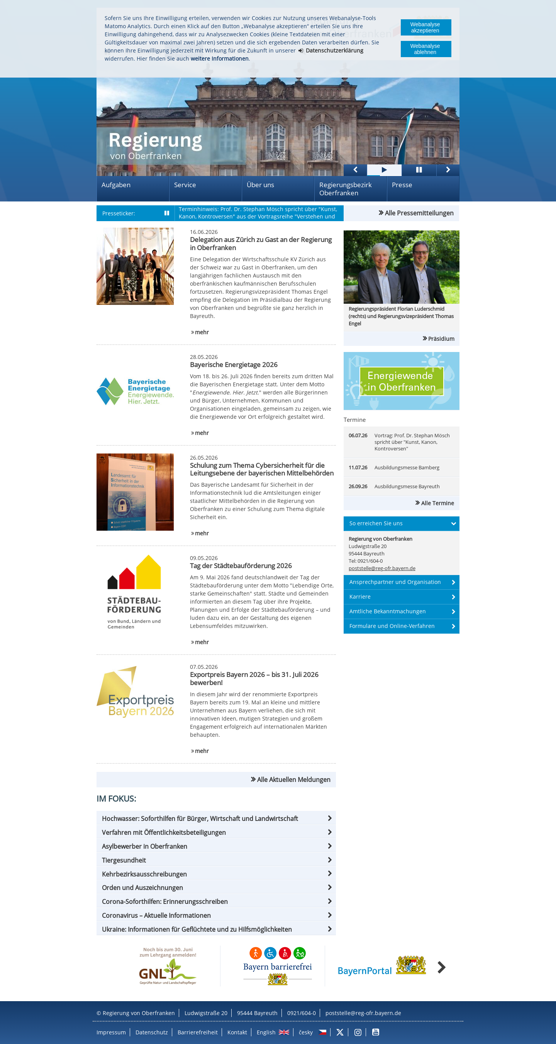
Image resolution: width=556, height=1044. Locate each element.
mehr (202, 332)
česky (306, 1032)
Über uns (260, 184)
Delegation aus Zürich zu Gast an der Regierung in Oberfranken (261, 243)
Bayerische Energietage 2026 (234, 364)
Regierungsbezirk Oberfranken (345, 188)
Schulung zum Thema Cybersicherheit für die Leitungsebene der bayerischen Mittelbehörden (262, 469)
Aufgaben (116, 184)
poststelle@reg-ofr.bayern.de (363, 1013)
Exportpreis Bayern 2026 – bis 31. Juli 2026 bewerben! (254, 678)
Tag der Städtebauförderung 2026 (241, 565)
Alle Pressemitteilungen (419, 213)
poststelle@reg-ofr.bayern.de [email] (382, 568)
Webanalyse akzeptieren (425, 27)
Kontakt (237, 1032)
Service (185, 184)
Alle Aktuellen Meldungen (294, 779)
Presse (402, 184)
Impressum (111, 1032)
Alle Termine (437, 503)
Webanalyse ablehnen (425, 49)
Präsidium (441, 338)
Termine (355, 420)
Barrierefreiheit (198, 1032)
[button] (216, 818)
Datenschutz (152, 1032)
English (266, 1032)
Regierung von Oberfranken (139, 1013)
